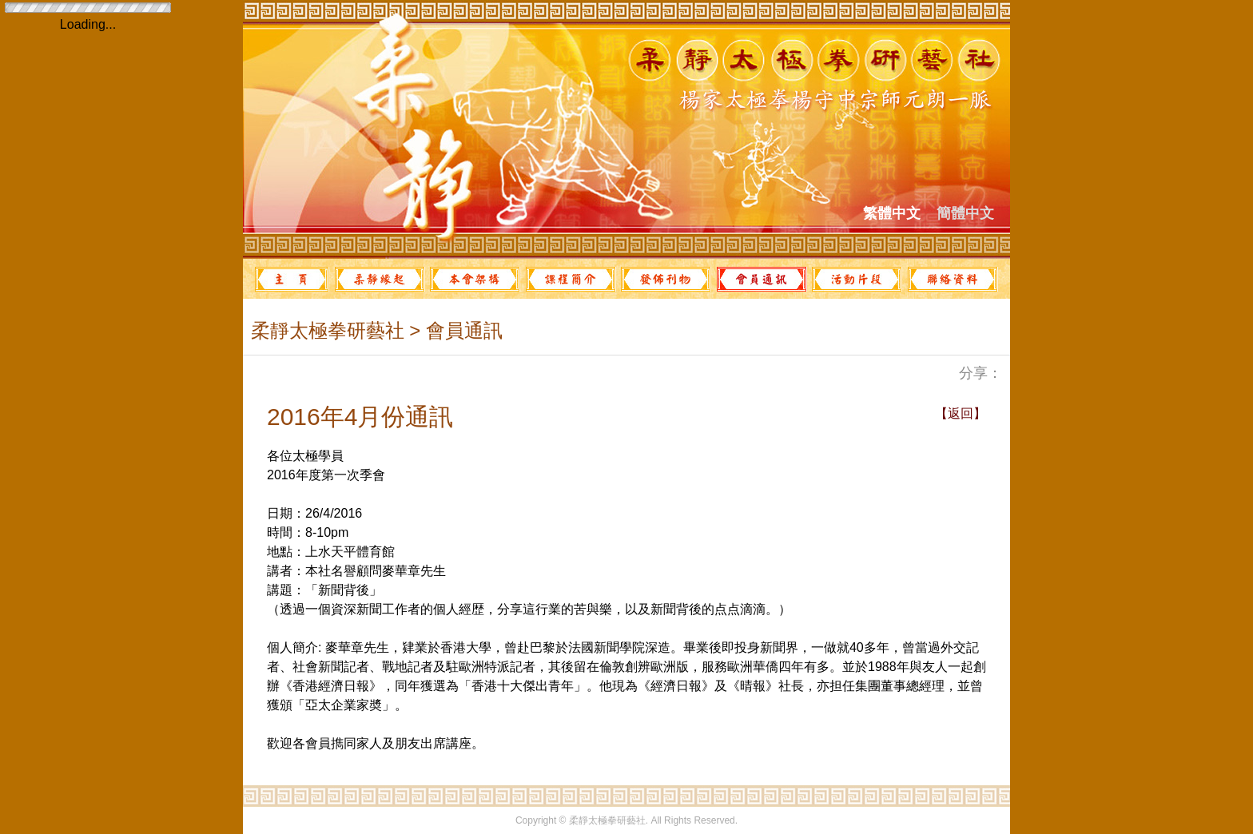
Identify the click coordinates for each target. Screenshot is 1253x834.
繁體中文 (892, 213)
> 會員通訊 (453, 330)
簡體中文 (965, 213)
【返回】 (960, 413)
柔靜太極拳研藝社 (327, 330)
